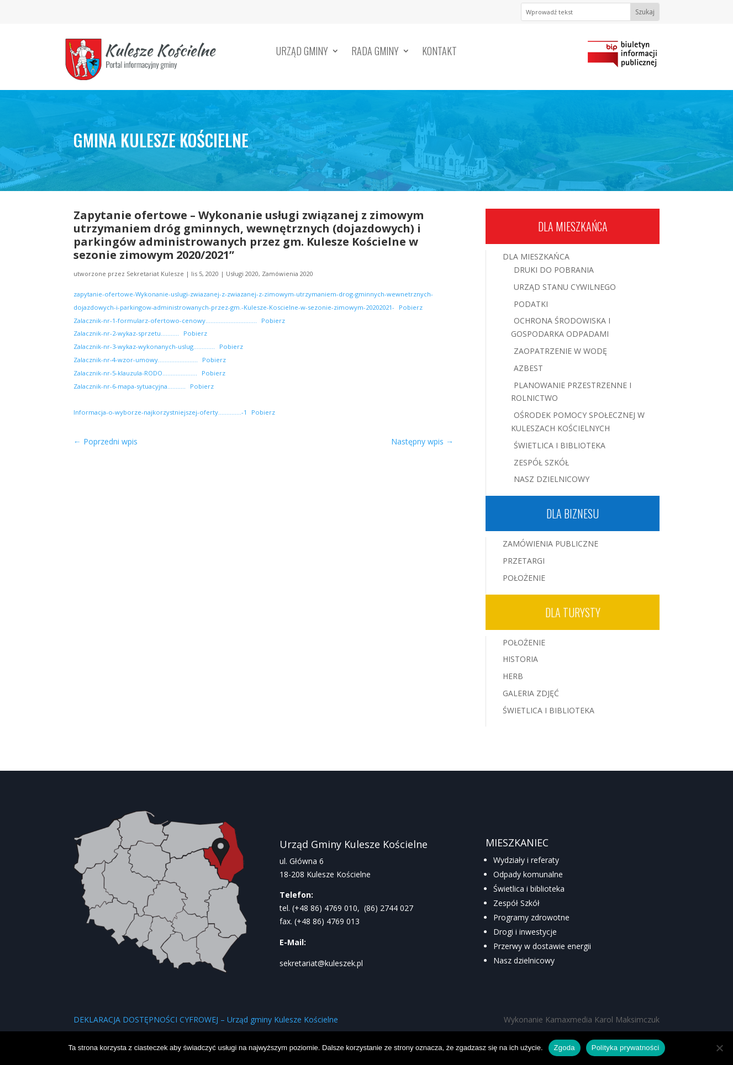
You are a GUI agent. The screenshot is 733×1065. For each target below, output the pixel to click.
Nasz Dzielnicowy (551, 479)
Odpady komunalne (528, 874)
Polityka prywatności (626, 1047)
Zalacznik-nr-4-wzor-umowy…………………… (135, 360)
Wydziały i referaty (526, 860)
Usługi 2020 (242, 273)
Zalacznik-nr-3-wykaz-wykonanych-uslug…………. (144, 346)
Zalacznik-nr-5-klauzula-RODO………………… (135, 373)
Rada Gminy (375, 52)
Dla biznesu (572, 513)
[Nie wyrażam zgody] (719, 1047)
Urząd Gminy (302, 52)
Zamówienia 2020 (287, 273)
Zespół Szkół (541, 462)
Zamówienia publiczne (550, 543)
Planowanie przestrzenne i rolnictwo (571, 392)
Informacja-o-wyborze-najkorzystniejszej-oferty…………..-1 (160, 412)
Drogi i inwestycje (525, 931)
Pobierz (411, 307)
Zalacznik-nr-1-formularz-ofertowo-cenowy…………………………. (165, 320)
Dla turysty (572, 612)
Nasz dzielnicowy (524, 960)
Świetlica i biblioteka (529, 888)
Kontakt (439, 52)
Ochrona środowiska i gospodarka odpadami (560, 327)
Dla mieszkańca (573, 226)
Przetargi (524, 560)
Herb (513, 676)
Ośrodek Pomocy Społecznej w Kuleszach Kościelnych (578, 421)
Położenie (524, 578)
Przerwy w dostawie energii (542, 946)
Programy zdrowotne (531, 917)
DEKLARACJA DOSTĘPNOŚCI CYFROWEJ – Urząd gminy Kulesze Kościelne (205, 1019)
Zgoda (564, 1047)
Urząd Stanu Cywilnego (565, 287)
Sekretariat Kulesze (155, 273)
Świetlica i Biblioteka (559, 445)
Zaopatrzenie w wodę (560, 351)
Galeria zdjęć (531, 693)
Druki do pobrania (554, 269)
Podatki (531, 304)
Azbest (528, 368)
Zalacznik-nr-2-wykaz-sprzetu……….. (126, 333)
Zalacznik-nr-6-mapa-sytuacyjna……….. (129, 386)
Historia (520, 659)
